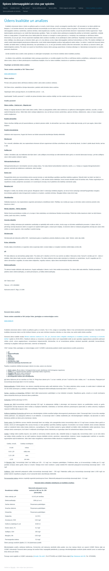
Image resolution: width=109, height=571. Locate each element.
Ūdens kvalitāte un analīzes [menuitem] (96, 7)
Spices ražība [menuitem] (54, 7)
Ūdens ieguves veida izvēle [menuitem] (69, 7)
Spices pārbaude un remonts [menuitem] (13, 11)
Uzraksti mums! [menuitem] (16, 7)
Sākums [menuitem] (7, 7)
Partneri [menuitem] (27, 11)
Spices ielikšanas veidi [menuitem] (41, 7)
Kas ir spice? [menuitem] (28, 7)
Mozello (13, 566)
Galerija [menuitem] (82, 7)
